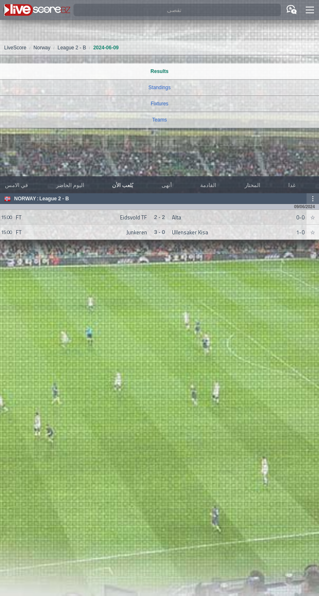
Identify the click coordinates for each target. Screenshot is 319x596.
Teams (159, 120)
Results (159, 71)
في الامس (16, 185)
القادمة (208, 185)
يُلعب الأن (122, 185)
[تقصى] (177, 10)
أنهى (167, 185)
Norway (25, 199)
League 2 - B (54, 199)
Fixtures (160, 104)
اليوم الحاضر (70, 185)
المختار (252, 185)
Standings (159, 87)
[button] (310, 10)
